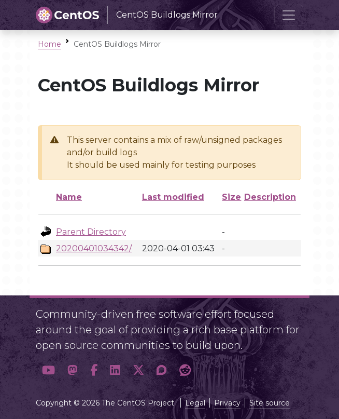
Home (49, 44)
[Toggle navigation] (288, 15)
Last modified (173, 197)
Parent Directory (91, 232)
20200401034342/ (94, 248)
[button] (48, 370)
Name (69, 197)
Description (270, 197)
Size (231, 197)
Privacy (227, 403)
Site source (269, 403)
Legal (195, 403)
